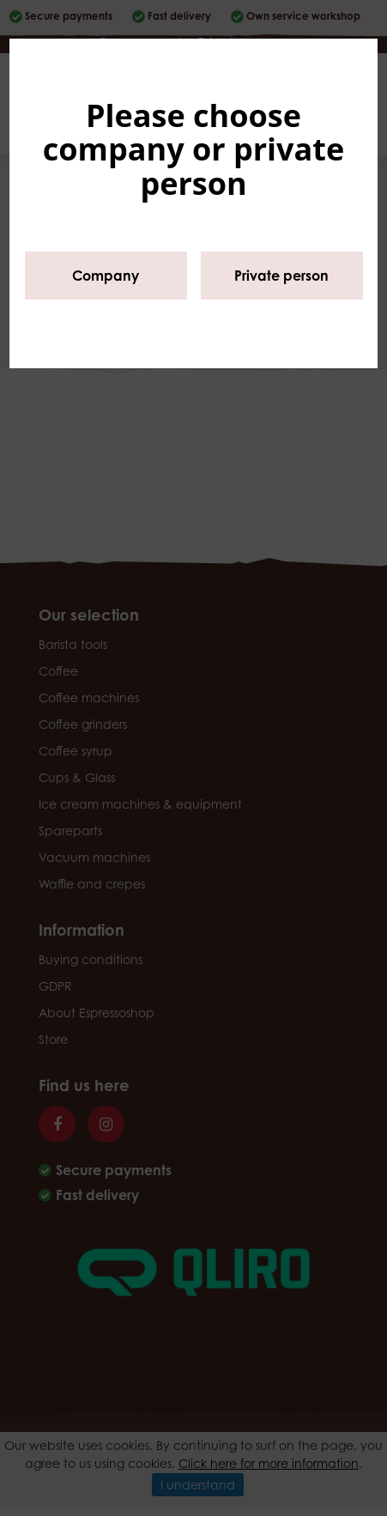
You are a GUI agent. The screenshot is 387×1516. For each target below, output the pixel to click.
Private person (281, 275)
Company (105, 275)
